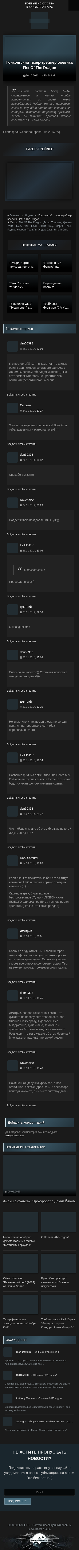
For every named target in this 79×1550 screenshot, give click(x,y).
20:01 (40, 936)
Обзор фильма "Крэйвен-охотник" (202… (50, 1421)
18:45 (40, 998)
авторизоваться (14, 1135)
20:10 (40, 706)
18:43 (40, 1068)
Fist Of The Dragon (30, 222)
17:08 (40, 657)
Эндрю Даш (45, 229)
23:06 (40, 550)
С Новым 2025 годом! (45, 1375)
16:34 (40, 760)
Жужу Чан (21, 226)
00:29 (40, 505)
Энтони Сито (60, 229)
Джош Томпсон (52, 222)
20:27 (40, 410)
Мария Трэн (63, 226)
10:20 (40, 863)
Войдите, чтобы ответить (21, 394)
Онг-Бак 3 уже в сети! (47, 1352)
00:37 (40, 460)
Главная (15, 215)
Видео (29, 215)
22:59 (40, 612)
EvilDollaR (50, 75)
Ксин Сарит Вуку (42, 226)
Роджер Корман (16, 229)
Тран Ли (32, 229)
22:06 (40, 348)
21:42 (40, 814)
